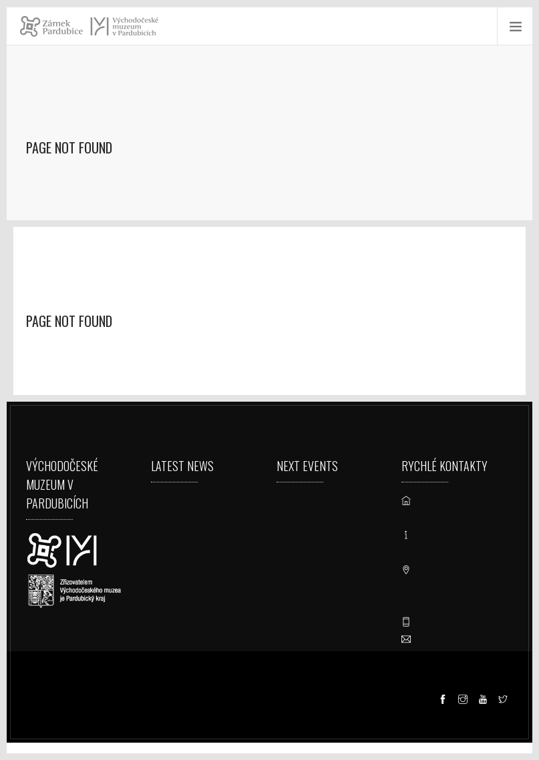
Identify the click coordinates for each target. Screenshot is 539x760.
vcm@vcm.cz (449, 639)
